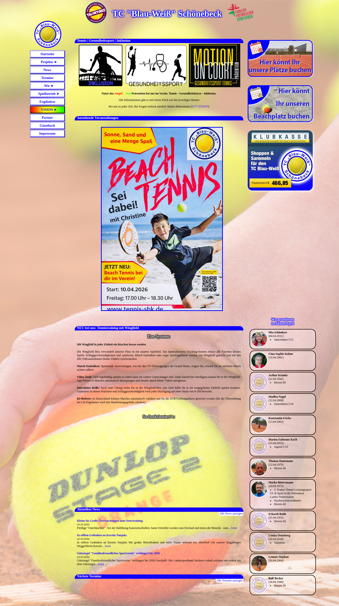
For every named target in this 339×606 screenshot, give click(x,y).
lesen (234, 528)
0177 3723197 (200, 106)
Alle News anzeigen (231, 513)
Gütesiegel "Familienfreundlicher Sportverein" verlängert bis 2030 (118, 553)
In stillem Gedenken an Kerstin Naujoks (102, 535)
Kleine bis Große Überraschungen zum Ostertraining (110, 520)
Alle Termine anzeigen (230, 580)
